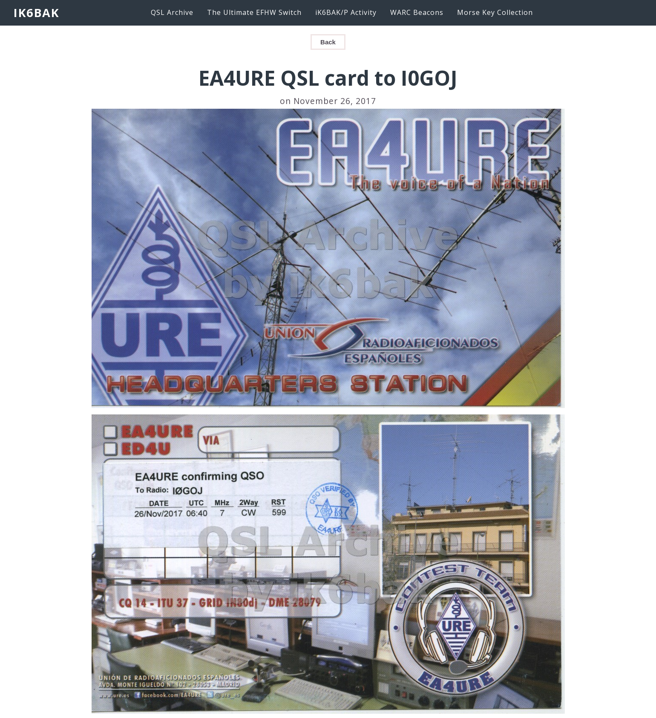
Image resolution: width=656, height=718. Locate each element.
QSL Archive (172, 12)
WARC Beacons (416, 12)
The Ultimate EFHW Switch (254, 12)
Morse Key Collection (495, 12)
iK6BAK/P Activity (346, 12)
